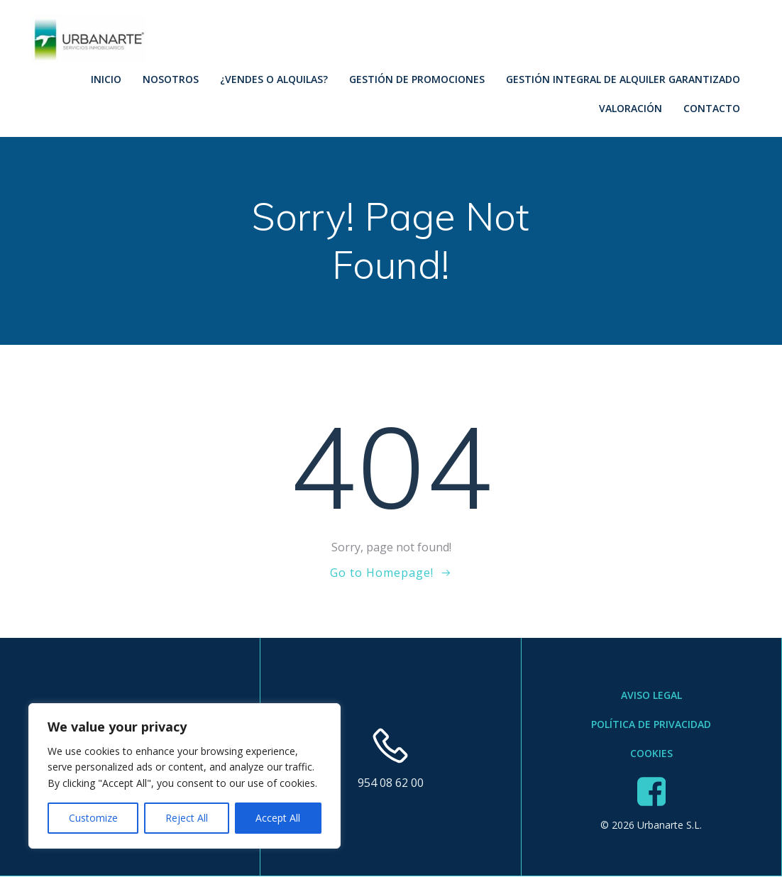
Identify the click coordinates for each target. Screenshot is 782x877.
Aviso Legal (651, 696)
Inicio (105, 78)
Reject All (186, 817)
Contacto (711, 107)
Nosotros (170, 78)
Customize (93, 817)
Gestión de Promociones (416, 78)
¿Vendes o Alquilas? (273, 78)
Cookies (651, 754)
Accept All (277, 817)
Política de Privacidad (651, 725)
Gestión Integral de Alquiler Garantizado (622, 78)
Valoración (629, 107)
